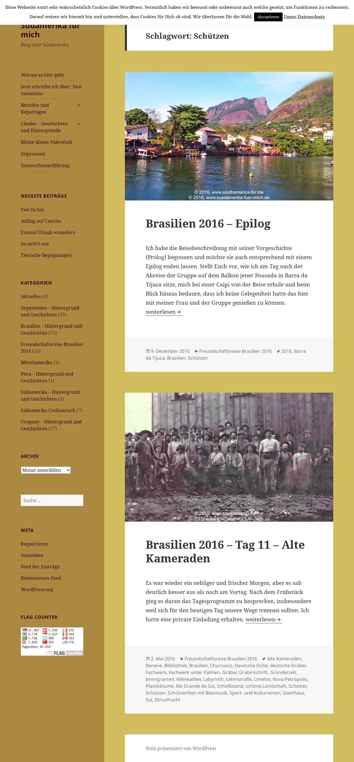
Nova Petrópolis (290, 679)
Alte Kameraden (284, 659)
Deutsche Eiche (251, 665)
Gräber (229, 672)
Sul (149, 700)
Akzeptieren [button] (268, 16)
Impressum (33, 154)
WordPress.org (37, 589)
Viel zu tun (32, 209)
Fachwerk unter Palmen (194, 672)
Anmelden (32, 555)
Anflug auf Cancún (41, 221)
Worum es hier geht (42, 75)
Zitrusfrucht (167, 700)
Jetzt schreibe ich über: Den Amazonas (51, 90)
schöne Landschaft (266, 686)
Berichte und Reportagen (35, 108)
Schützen (198, 358)
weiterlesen (164, 312)
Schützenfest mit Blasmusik (197, 693)
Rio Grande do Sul (195, 686)
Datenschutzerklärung (45, 165)
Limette (262, 679)
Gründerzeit (283, 672)
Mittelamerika (36, 362)
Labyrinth (213, 679)
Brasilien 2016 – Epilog (208, 223)
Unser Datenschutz (304, 16)
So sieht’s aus (35, 244)
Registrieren (34, 544)
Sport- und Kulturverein (255, 693)
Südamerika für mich (50, 30)
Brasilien (176, 358)
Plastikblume (160, 686)
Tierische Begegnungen (46, 255)
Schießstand (230, 686)
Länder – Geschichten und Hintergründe (44, 127)
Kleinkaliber (188, 679)
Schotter (297, 686)
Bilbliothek (175, 665)
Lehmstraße (239, 679)
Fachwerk (156, 672)
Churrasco (221, 665)
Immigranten (160, 679)
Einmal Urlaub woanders (48, 232)
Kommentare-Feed (41, 578)
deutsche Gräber (288, 665)
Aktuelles (31, 296)
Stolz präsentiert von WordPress (181, 748)
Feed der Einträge (40, 567)
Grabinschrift (253, 672)
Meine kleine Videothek (46, 142)
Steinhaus (293, 693)
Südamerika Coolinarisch (48, 410)
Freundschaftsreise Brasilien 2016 (235, 351)
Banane (154, 665)
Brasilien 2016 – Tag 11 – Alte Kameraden (225, 551)
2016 (286, 351)
